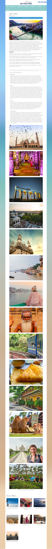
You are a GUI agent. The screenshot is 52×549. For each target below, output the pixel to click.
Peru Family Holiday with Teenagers (26, 504)
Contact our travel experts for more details (26, 489)
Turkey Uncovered (12, 520)
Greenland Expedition (40, 503)
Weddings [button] (26, 6)
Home (7, 6)
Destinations (19, 6)
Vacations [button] (39, 6)
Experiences (12, 6)
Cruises (7, 9)
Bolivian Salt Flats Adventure (12, 503)
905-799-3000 (42, 2)
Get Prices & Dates (26, 17)
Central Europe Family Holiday (12, 536)
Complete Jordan (40, 520)
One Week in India (26, 520)
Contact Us (33, 6)
